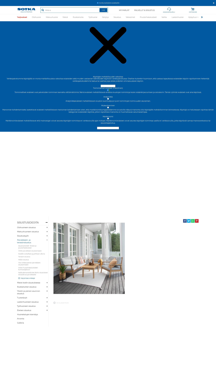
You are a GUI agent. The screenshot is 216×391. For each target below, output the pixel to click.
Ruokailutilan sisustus (26, 287)
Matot (65, 18)
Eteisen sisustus (24, 310)
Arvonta (20, 318)
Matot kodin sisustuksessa (28, 283)
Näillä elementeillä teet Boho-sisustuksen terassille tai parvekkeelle (33, 274)
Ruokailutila (78, 18)
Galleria (20, 323)
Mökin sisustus (23, 260)
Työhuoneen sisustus (26, 306)
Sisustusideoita (28, 222)
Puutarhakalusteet (148, 18)
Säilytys (105, 18)
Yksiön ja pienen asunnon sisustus (28, 292)
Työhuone (93, 18)
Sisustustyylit (23, 236)
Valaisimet (130, 18)
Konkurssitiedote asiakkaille (109, 3)
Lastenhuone (177, 18)
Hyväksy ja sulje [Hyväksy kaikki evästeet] (108, 86)
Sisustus (117, 18)
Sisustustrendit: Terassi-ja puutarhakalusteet (27, 247)
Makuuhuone (52, 18)
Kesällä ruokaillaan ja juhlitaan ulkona (31, 254)
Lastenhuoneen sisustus (28, 302)
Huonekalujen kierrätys (27, 314)
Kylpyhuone (193, 18)
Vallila (164, 18)
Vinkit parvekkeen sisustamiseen (30, 251)
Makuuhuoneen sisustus (28, 231)
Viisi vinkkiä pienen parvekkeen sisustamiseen (29, 264)
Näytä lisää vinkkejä (28, 278)
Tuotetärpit (22, 298)
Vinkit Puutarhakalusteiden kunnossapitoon (28, 269)
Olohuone (36, 18)
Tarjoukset (22, 18)
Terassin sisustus (24, 257)
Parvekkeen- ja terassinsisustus (24, 241)
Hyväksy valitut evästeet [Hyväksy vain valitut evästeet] (108, 128)
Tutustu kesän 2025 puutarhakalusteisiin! (88, 258)
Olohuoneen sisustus (26, 227)
